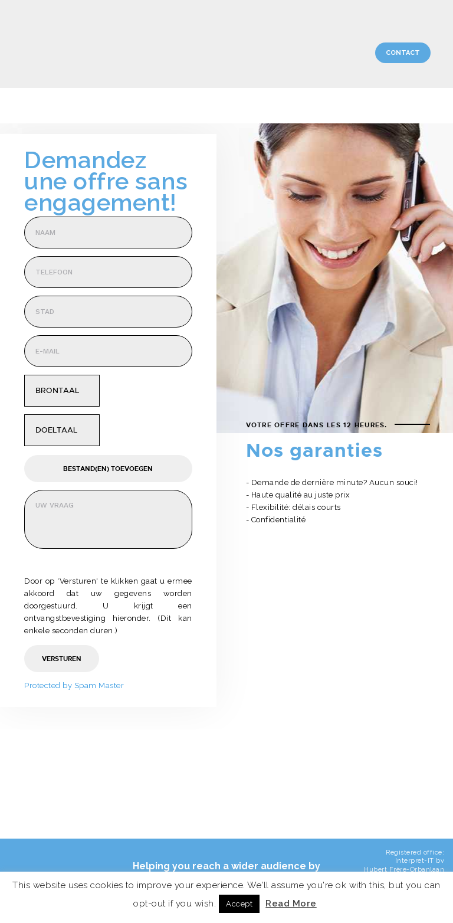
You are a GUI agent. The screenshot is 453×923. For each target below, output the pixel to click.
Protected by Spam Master (74, 685)
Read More (291, 903)
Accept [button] (239, 903)
